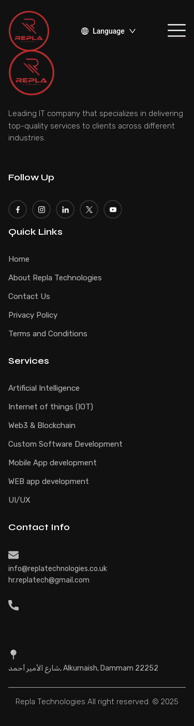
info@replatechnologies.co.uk (57, 568)
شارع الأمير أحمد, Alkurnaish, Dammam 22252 (83, 668)
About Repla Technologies (55, 277)
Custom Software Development (65, 444)
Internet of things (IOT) (50, 406)
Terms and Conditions (47, 333)
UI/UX (19, 500)
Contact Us (29, 296)
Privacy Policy (32, 315)
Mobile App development (52, 462)
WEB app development (48, 481)
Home (18, 259)
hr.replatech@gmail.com (48, 580)
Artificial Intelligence (44, 388)
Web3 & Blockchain (42, 425)
